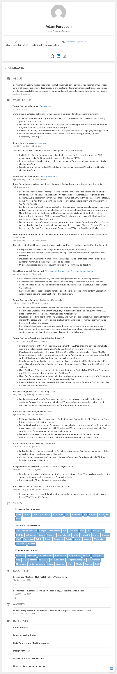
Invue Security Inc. (49, 176)
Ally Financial (40, 143)
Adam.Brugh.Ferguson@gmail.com (45, 45)
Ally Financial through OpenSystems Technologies (69, 271)
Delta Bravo (45, 106)
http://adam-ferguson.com (76, 42)
